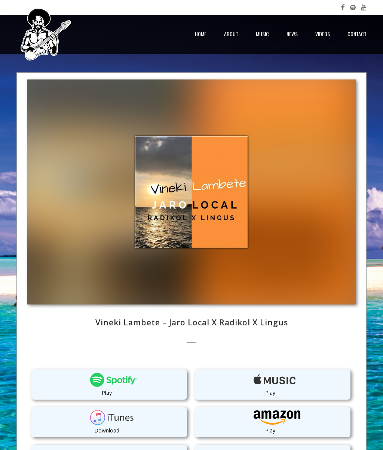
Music (262, 34)
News (292, 34)
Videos (322, 34)
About (231, 34)
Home (200, 34)
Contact (357, 34)
